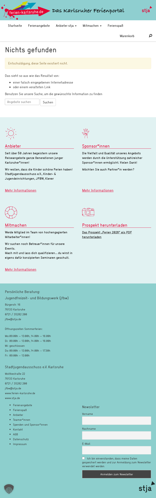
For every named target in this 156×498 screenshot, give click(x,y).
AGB (15, 434)
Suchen (48, 102)
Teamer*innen (21, 420)
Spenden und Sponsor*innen (30, 424)
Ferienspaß (115, 25)
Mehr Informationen (20, 190)
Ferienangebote (39, 25)
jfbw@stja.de (13, 388)
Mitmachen (92, 25)
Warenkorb (131, 36)
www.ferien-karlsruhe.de (20, 393)
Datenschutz (21, 439)
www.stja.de (12, 398)
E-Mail (86, 443)
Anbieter (18, 415)
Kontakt (18, 429)
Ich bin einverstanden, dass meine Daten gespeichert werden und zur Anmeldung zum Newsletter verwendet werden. (116, 462)
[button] (9, 489)
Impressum (20, 444)
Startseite (15, 25)
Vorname (87, 414)
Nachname (89, 428)
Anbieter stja (66, 25)
